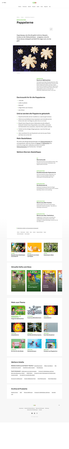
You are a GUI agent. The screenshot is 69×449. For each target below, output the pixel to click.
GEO (21, 424)
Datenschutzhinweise (40, 439)
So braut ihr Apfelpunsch (16, 410)
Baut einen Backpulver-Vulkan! (18, 404)
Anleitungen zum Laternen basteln (29, 402)
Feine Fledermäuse (52, 410)
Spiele (38, 6)
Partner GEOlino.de (28, 424)
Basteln (29, 6)
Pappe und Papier (39, 263)
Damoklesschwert (38, 397)
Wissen (19, 6)
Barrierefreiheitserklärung (30, 439)
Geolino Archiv (14, 424)
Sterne (18, 263)
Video (42, 6)
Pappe (45, 263)
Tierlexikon (25, 6)
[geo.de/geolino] (34, 3)
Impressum (21, 439)
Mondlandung (40, 399)
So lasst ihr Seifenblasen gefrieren (46, 402)
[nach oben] (59, 437)
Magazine (46, 6)
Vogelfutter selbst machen (29, 399)
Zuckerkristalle (14, 406)
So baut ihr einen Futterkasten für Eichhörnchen (44, 404)
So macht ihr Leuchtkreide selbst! (27, 406)
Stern (31, 263)
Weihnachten (45, 144)
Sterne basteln (27, 265)
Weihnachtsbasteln (46, 142)
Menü (4, 2)
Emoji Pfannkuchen (42, 410)
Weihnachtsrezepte (22, 147)
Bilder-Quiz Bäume (48, 397)
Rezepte (33, 6)
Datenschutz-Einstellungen (32, 441)
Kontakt (40, 441)
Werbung (47, 439)
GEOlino (18, 17)
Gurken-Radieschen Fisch (30, 410)
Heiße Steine (29, 404)
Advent (38, 144)
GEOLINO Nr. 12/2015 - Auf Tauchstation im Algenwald (27, 259)
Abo (50, 6)
